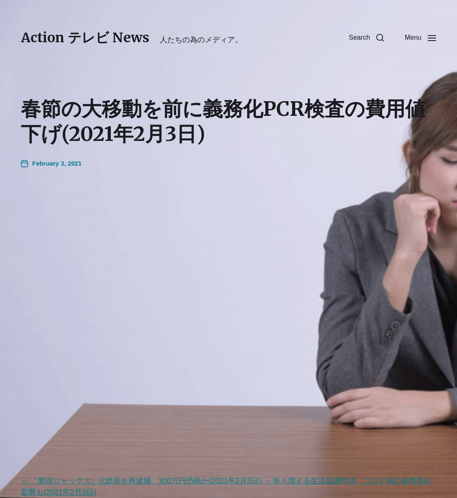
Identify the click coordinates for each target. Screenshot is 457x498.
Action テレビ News (85, 37)
